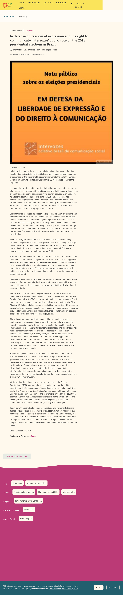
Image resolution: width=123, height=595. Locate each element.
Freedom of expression (24, 492)
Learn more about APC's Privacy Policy (63, 590)
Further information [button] (17, 456)
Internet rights (69, 492)
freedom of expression (36, 483)
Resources (64, 5)
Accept (99, 588)
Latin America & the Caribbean (28, 501)
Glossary (23, 16)
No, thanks (113, 588)
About (25, 5)
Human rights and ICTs (48, 492)
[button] (111, 5)
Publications (9, 16)
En (85, 5)
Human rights (26, 518)
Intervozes (28, 509)
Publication (30, 30)
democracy (17, 483)
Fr (97, 5)
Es (91, 5)
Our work (51, 5)
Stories (76, 5)
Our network (38, 5)
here (33, 436)
